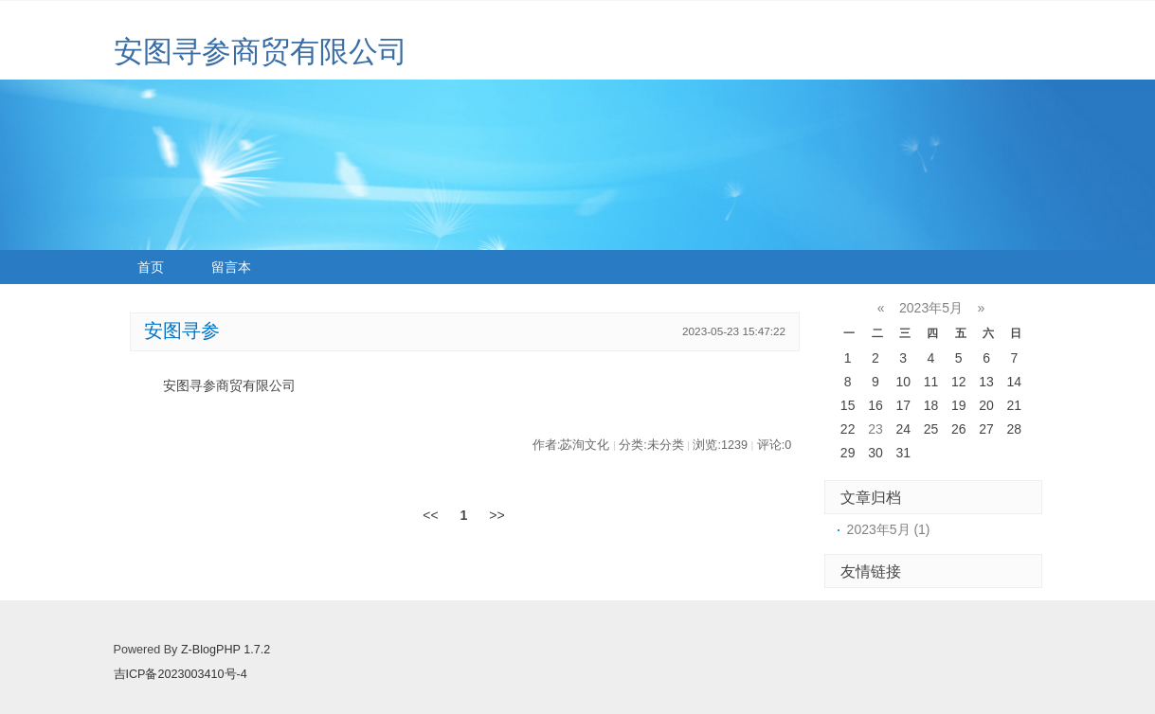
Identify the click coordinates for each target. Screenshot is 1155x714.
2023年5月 (930, 307)
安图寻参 (182, 330)
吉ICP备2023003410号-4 (180, 674)
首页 (150, 267)
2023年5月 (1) (888, 529)
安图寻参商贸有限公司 (260, 51)
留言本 (231, 267)
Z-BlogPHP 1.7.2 (225, 649)
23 (875, 429)
